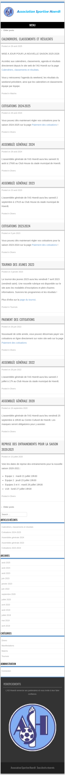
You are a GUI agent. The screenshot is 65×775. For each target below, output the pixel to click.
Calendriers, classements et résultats (27, 39)
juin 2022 (5, 589)
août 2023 (6, 573)
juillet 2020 (6, 599)
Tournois (13, 307)
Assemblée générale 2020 (18, 401)
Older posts (7, 30)
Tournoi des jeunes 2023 (18, 264)
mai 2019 (5, 620)
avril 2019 (6, 626)
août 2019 (6, 610)
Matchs (13, 93)
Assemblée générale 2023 (18, 183)
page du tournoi (28, 299)
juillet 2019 (6, 615)
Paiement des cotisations (44, 124)
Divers (13, 132)
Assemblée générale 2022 (18, 362)
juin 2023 (5, 578)
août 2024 (6, 568)
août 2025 (6, 563)
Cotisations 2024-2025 (16, 106)
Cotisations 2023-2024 (16, 226)
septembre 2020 (9, 594)
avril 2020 (6, 605)
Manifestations (8, 646)
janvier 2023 (7, 584)
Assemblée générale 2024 (18, 144)
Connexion (6, 671)
